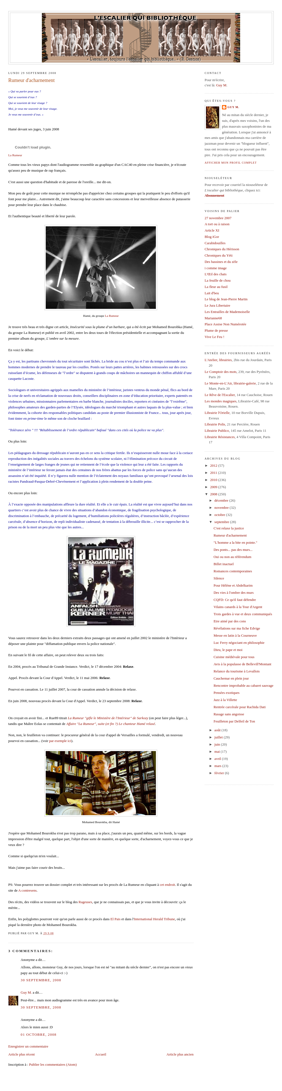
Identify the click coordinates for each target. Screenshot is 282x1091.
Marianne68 (213, 318)
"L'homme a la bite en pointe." (235, 542)
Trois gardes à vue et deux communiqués (242, 614)
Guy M (221, 85)
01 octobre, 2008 (38, 1034)
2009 (214, 487)
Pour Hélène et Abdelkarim (233, 585)
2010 (214, 480)
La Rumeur (15, 155)
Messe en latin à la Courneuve (235, 635)
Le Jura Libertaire (217, 305)
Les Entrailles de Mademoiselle (227, 312)
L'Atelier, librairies (218, 360)
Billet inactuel (223, 564)
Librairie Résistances (220, 437)
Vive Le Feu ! (214, 337)
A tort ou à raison (217, 224)
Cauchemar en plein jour (231, 678)
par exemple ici (60, 741)
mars (219, 766)
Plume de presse (216, 330)
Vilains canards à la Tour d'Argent (237, 607)
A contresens (27, 890)
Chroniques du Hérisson (222, 249)
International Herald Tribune (154, 919)
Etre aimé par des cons (229, 621)
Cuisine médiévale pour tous (233, 657)
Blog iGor (212, 237)
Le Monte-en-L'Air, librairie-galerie (230, 383)
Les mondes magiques (221, 401)
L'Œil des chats (216, 274)
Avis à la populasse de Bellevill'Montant (242, 664)
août (218, 730)
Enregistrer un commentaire (28, 1046)
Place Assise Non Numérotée (225, 324)
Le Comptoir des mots (221, 372)
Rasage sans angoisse (228, 714)
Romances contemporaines (232, 571)
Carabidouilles (215, 243)
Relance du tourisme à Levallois (236, 671)
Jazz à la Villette (225, 700)
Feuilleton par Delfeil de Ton (234, 721)
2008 (214, 494)
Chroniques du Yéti (218, 255)
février (220, 773)
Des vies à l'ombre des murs (233, 592)
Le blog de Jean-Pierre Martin (226, 299)
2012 (214, 465)
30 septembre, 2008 (41, 980)
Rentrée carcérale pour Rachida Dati (239, 707)
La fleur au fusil (216, 287)
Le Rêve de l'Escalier (220, 395)
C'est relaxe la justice (228, 528)
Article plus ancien (180, 1054)
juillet (219, 737)
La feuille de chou (218, 280)
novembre (222, 507)
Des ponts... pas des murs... (233, 550)
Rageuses (85, 902)
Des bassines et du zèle (221, 262)
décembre (222, 500)
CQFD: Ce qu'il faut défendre (234, 600)
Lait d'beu (212, 293)
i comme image (216, 268)
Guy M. (26, 992)
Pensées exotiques (226, 693)
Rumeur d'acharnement (31, 80)
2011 (214, 473)
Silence (218, 578)
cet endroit (167, 885)
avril (218, 759)
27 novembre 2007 (218, 218)
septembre (222, 522)
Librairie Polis (215, 424)
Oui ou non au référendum (232, 557)
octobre (220, 515)
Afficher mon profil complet (231, 162)
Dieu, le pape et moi (227, 650)
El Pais (115, 919)
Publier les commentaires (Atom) (53, 1064)
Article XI (212, 230)
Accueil (100, 1054)
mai (218, 751)
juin (218, 744)
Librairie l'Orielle (217, 413)
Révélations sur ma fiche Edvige (236, 628)
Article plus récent (21, 1054)
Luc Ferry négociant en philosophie (238, 643)
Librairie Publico (217, 430)
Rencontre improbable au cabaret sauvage (243, 685)
